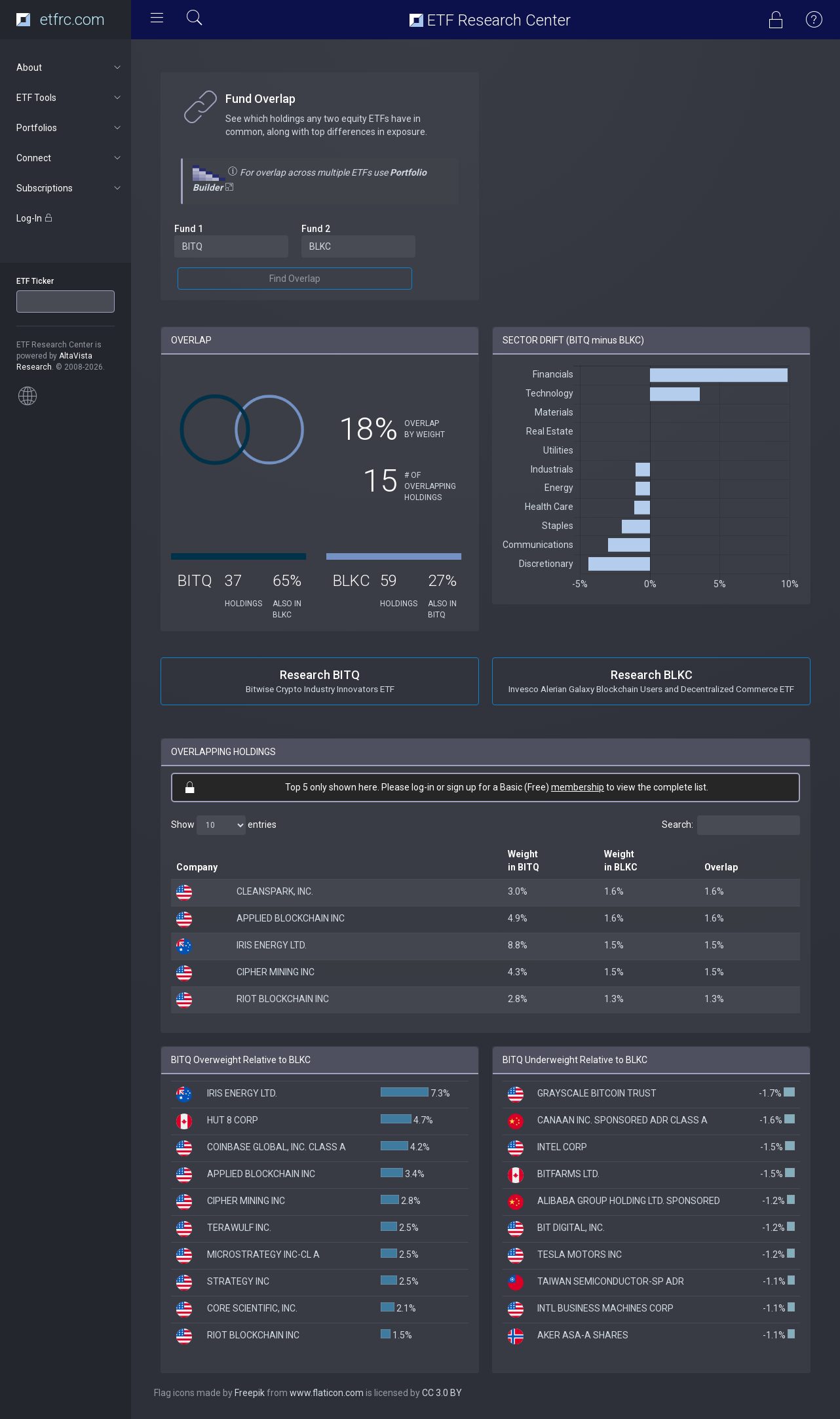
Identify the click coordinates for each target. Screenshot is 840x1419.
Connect (69, 158)
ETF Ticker (35, 281)
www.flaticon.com (327, 1393)
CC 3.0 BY (442, 1393)
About (69, 67)
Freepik (250, 1393)
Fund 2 (315, 229)
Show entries (224, 825)
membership (577, 787)
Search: (731, 825)
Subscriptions (69, 188)
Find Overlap (294, 278)
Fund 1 (188, 229)
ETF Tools (69, 97)
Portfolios (69, 128)
